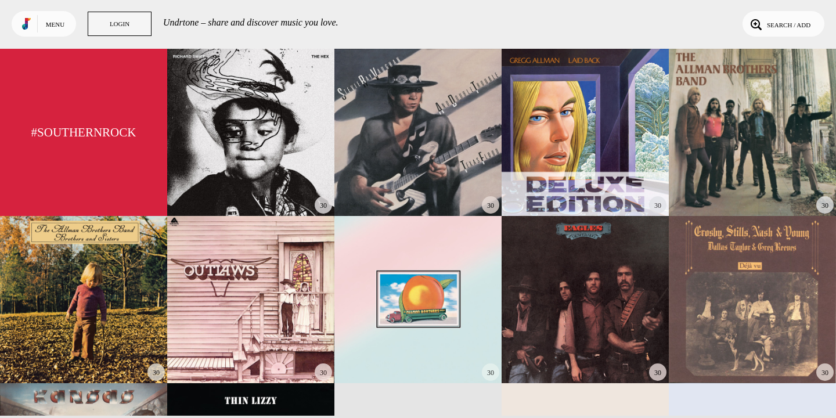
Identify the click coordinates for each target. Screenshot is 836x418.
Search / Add (779, 24)
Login (119, 23)
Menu (55, 24)
